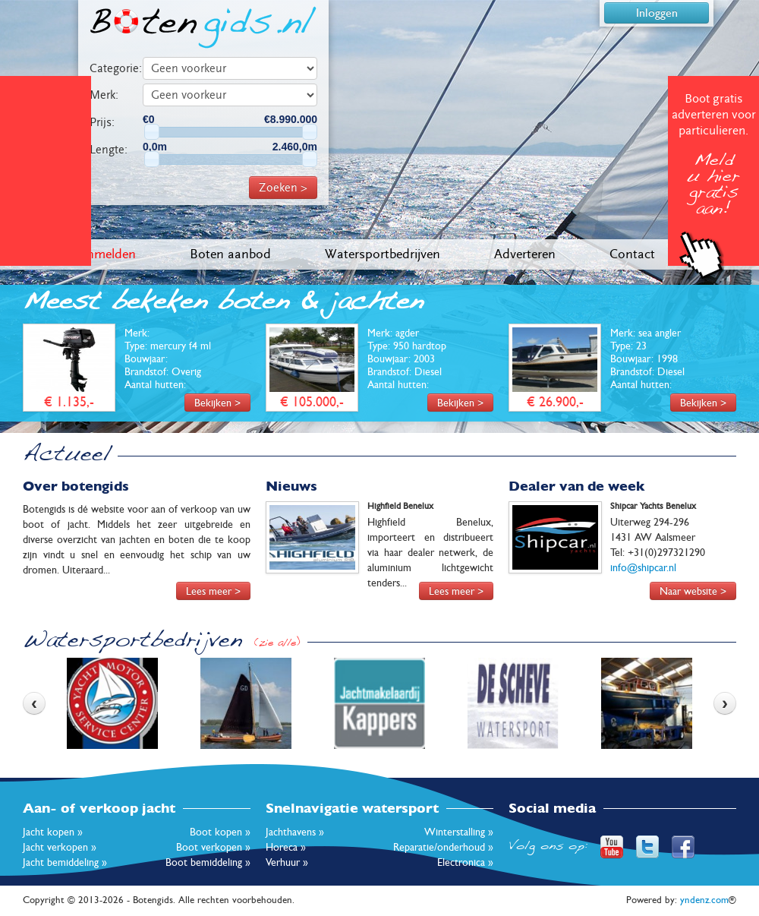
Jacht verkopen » (59, 847)
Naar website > (693, 591)
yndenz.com (704, 899)
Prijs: (102, 122)
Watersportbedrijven (382, 254)
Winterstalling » (458, 832)
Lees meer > (213, 591)
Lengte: (109, 149)
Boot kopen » (220, 832)
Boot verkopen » (213, 847)
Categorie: (116, 68)
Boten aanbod (230, 254)
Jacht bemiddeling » (65, 862)
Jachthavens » (295, 832)
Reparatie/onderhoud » (443, 847)
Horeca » (286, 847)
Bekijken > (217, 402)
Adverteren (525, 254)
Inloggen (657, 12)
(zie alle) (277, 644)
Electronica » (465, 862)
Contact (632, 254)
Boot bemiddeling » (207, 862)
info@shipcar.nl (643, 567)
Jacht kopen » (53, 832)
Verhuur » (287, 862)
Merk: (104, 95)
